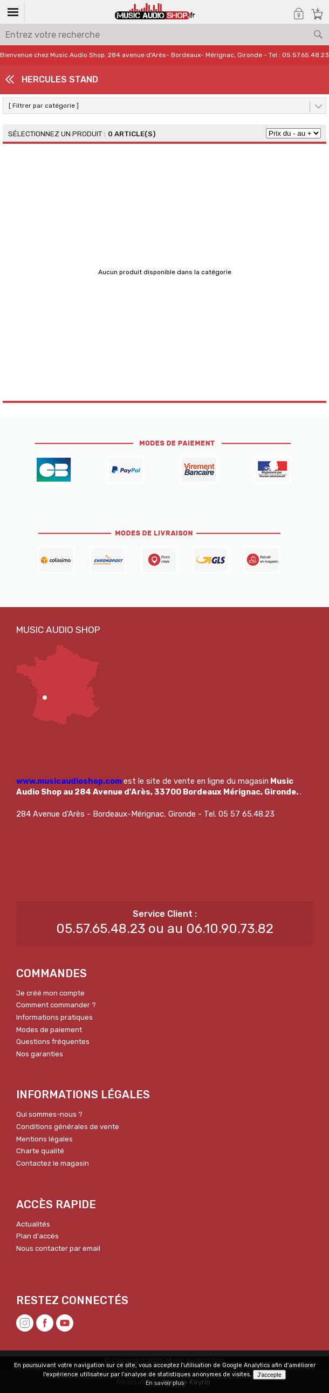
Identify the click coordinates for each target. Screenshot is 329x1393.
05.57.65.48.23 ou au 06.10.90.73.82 (164, 928)
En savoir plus (165, 1383)
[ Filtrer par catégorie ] (44, 105)
